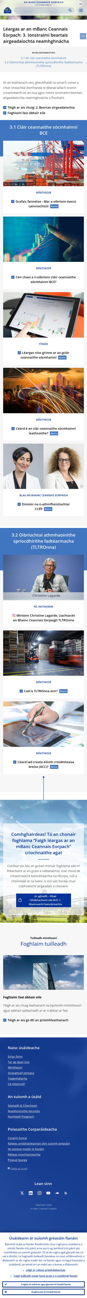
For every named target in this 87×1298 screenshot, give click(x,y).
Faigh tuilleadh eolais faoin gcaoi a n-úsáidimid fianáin (46, 1276)
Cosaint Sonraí (17, 1138)
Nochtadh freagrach (21, 1116)
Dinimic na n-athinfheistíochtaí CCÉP (46, 506)
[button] (80, 3)
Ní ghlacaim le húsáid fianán (46, 1291)
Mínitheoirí (15, 1067)
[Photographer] (81, 183)
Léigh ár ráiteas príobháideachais (45, 1270)
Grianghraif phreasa (21, 1073)
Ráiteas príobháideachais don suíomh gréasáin (39, 1143)
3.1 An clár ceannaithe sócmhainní (43, 58)
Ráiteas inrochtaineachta (24, 1154)
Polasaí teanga (17, 1160)
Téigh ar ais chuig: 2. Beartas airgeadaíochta (41, 107)
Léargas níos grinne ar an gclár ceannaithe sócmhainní (45, 355)
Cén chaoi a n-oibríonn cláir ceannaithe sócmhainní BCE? (46, 279)
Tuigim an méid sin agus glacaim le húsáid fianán (46, 1284)
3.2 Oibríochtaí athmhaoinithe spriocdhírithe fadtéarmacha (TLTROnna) (44, 64)
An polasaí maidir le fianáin (26, 1149)
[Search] (42, 10)
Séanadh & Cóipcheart (22, 1105)
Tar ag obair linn (18, 1062)
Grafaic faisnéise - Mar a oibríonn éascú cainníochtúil (46, 203)
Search (70, 10)
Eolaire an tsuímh (19, 1168)
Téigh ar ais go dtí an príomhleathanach (38, 1020)
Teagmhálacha (17, 1078)
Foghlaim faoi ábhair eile (26, 113)
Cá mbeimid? (16, 1084)
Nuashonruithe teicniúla (24, 1111)
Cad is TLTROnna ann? (41, 691)
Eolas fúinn (15, 1056)
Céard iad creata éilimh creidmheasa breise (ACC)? (46, 764)
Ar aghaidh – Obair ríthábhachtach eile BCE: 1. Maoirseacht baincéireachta (45, 900)
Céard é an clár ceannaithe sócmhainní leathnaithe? (46, 430)
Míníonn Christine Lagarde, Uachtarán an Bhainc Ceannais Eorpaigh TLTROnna (43, 617)
